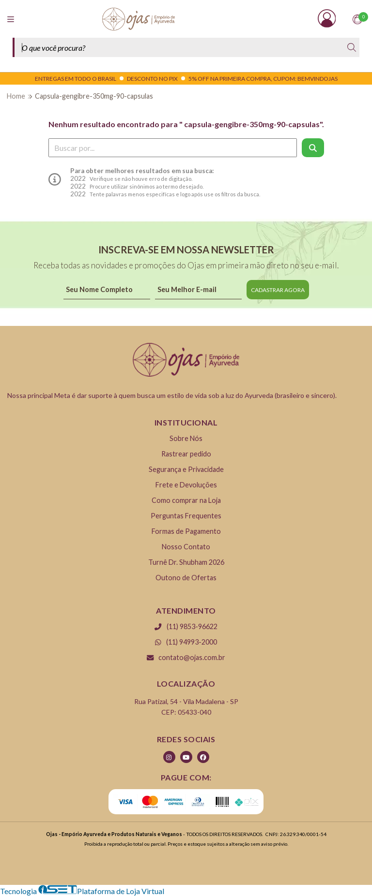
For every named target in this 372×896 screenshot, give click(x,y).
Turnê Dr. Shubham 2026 (186, 562)
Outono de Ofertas (186, 577)
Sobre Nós (186, 438)
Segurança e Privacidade (186, 469)
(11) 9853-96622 (186, 626)
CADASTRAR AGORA (278, 290)
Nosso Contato (186, 547)
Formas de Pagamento (186, 531)
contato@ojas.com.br (186, 657)
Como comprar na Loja (186, 500)
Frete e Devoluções (186, 485)
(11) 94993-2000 (186, 642)
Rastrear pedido (186, 454)
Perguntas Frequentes (186, 516)
